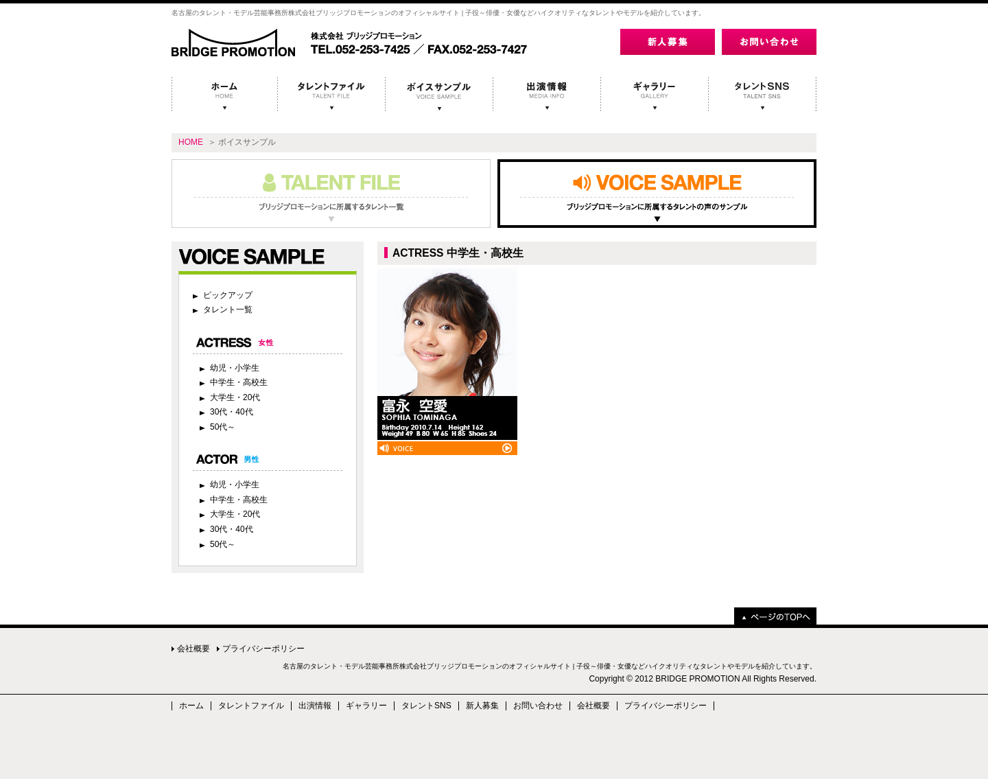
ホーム (191, 705)
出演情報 (314, 705)
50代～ (222, 427)
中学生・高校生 (239, 382)
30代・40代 (231, 412)
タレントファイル (251, 705)
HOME (190, 142)
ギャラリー (366, 705)
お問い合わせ (538, 705)
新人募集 (482, 705)
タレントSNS (426, 705)
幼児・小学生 (234, 368)
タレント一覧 (227, 309)
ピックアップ (227, 295)
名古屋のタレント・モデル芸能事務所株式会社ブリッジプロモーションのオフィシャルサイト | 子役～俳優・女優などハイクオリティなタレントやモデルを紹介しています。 (549, 666)
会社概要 (193, 648)
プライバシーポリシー (263, 648)
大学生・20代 (235, 397)
